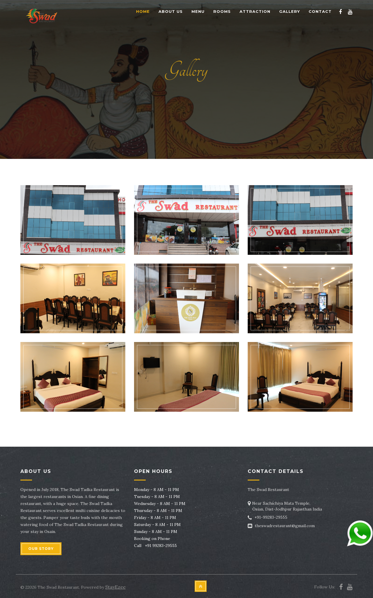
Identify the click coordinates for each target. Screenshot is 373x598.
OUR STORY (41, 548)
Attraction (255, 11)
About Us (171, 11)
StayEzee (115, 587)
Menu (198, 11)
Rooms (222, 11)
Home (143, 11)
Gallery (289, 11)
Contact (320, 11)
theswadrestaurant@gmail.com (285, 525)
